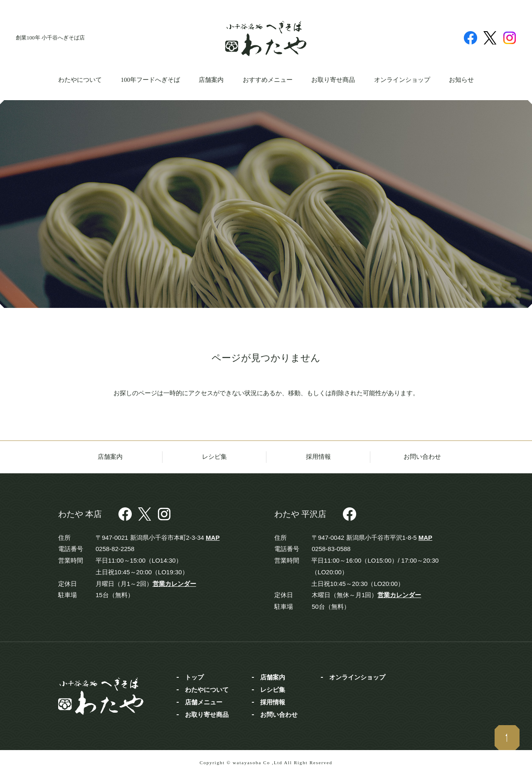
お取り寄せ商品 (333, 79)
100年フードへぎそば (150, 79)
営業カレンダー (174, 583)
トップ (194, 677)
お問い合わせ (422, 456)
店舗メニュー (203, 702)
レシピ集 (214, 456)
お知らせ (461, 79)
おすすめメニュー (268, 79)
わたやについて (80, 79)
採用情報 (318, 456)
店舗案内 (211, 79)
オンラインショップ (402, 79)
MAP (212, 537)
